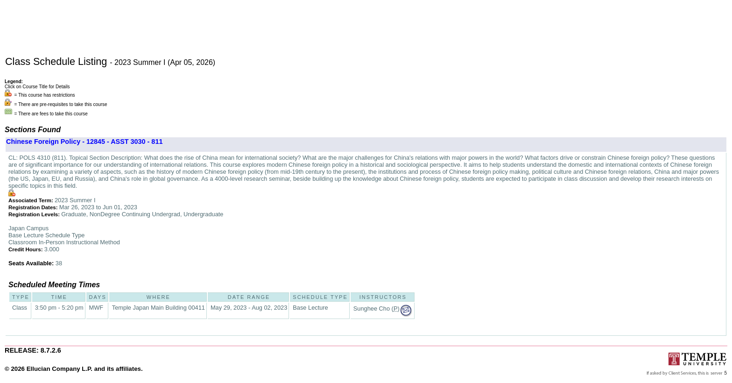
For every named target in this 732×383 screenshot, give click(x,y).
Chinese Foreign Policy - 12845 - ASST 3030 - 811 (84, 141)
